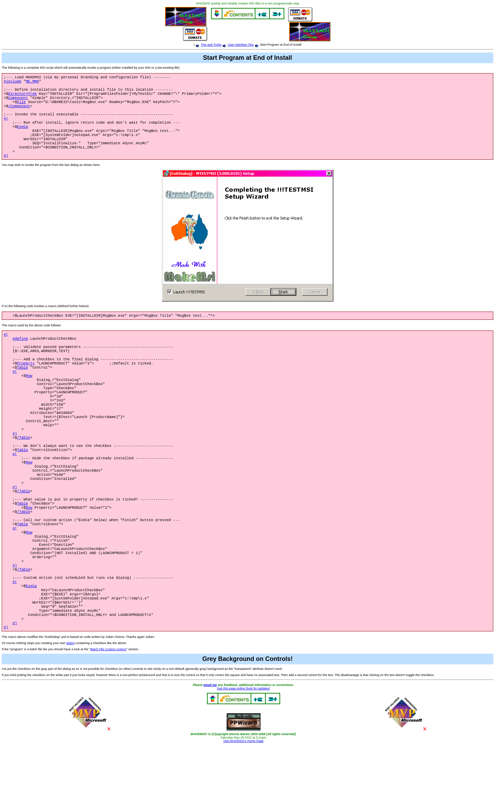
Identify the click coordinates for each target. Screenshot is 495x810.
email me (210, 749)
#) (6, 169)
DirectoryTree (22, 96)
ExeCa (22, 135)
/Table (23, 469)
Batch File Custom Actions (108, 713)
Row (29, 397)
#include (12, 82)
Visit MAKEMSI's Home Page (243, 805)
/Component (19, 111)
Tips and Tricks (211, 44)
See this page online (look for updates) (243, 752)
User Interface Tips (241, 44)
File (21, 106)
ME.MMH (32, 82)
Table (22, 387)
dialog (70, 707)
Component (18, 101)
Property (25, 383)
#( (6, 125)
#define (20, 354)
